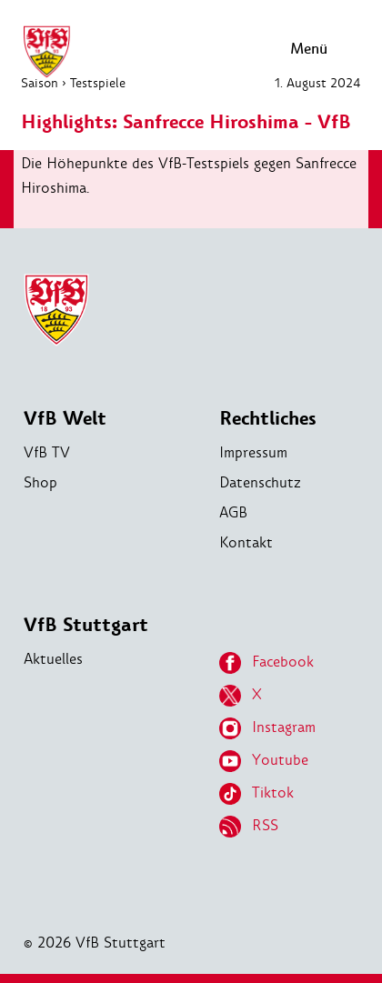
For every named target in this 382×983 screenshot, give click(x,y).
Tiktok (256, 794)
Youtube (263, 761)
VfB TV (47, 452)
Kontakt (246, 542)
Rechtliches (268, 419)
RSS (248, 827)
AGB (233, 512)
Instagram (267, 728)
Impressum (253, 452)
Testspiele (98, 83)
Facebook (266, 663)
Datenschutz (260, 482)
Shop (40, 482)
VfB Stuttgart (86, 625)
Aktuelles (53, 658)
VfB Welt (65, 419)
